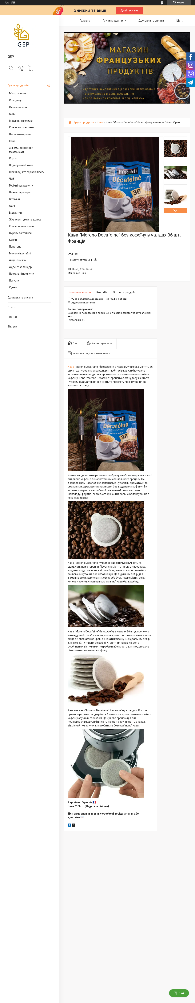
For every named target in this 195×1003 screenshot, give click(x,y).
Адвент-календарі (20, 267)
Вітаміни (14, 199)
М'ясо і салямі (17, 93)
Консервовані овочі (21, 226)
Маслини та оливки (21, 120)
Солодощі (15, 100)
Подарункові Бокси (21, 165)
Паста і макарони (20, 134)
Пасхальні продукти (21, 273)
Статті (11, 307)
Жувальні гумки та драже (25, 219)
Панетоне (15, 246)
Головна (85, 20)
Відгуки (12, 326)
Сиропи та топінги (20, 233)
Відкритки (15, 212)
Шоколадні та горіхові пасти (26, 172)
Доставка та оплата (20, 297)
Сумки (13, 287)
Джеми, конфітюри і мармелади (21, 149)
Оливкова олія (18, 107)
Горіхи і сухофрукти (21, 185)
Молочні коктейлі (20, 253)
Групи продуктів (18, 85)
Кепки (13, 239)
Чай (11, 178)
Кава (12, 141)
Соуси (13, 158)
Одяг (12, 205)
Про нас (12, 316)
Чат (179, 993)
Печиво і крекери (19, 192)
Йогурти (14, 280)
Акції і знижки (17, 260)
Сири (12, 113)
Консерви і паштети (21, 127)
